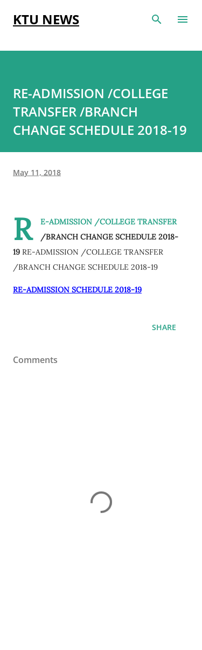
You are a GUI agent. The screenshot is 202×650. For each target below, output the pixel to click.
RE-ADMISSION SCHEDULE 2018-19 (77, 290)
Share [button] (164, 327)
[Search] (156, 19)
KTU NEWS (46, 19)
